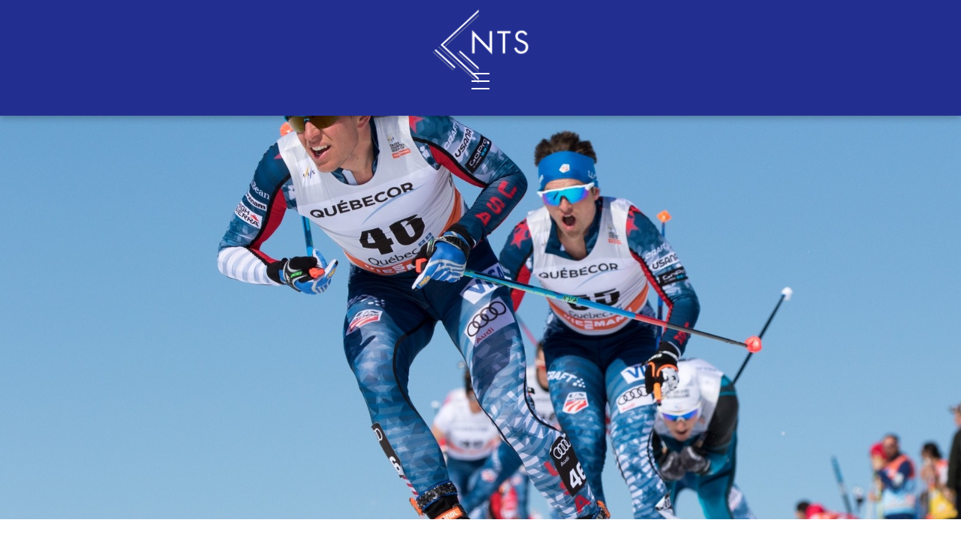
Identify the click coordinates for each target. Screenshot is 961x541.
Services (131, 80)
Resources (822, 80)
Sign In (820, 16)
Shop (637, 80)
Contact (299, 80)
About (215, 80)
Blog (729, 80)
